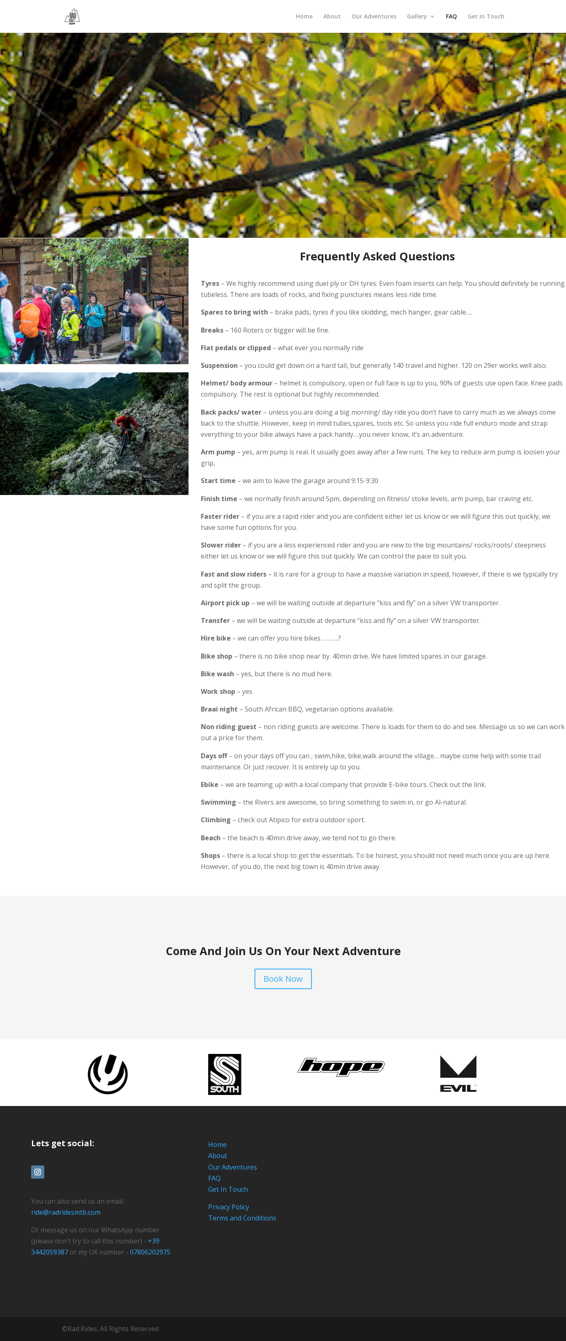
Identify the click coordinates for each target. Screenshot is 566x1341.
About (332, 17)
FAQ (451, 17)
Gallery (417, 17)
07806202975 (150, 1252)
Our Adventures (374, 17)
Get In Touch (486, 17)
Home (304, 17)
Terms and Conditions (242, 1217)
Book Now (283, 978)
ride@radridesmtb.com (65, 1212)
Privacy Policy (228, 1206)
